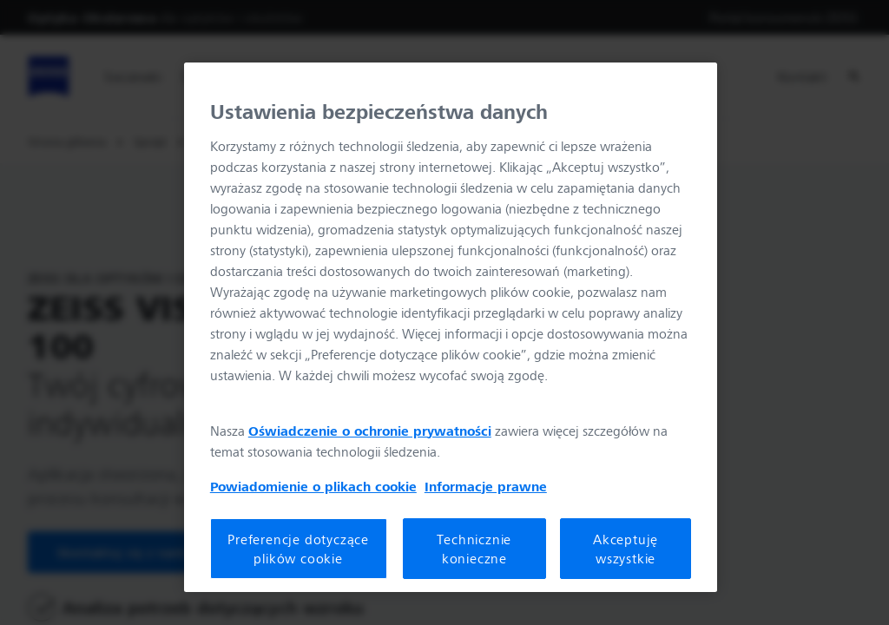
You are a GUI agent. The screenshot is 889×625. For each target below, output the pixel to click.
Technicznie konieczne (474, 549)
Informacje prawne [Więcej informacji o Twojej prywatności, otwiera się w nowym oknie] (486, 486)
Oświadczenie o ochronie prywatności (369, 430)
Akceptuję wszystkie (625, 549)
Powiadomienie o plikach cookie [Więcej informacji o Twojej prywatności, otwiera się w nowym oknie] (313, 486)
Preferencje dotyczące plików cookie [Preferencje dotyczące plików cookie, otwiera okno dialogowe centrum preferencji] (298, 549)
